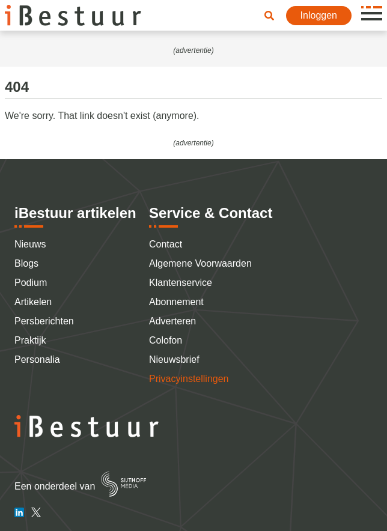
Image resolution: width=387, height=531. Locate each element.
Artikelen (33, 302)
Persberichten (44, 321)
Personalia (37, 359)
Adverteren (172, 321)
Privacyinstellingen (189, 379)
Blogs (26, 263)
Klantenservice (180, 283)
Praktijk (30, 340)
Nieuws (30, 244)
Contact (165, 244)
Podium (30, 283)
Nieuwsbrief (174, 359)
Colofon (165, 340)
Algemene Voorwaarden (200, 263)
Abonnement (176, 302)
